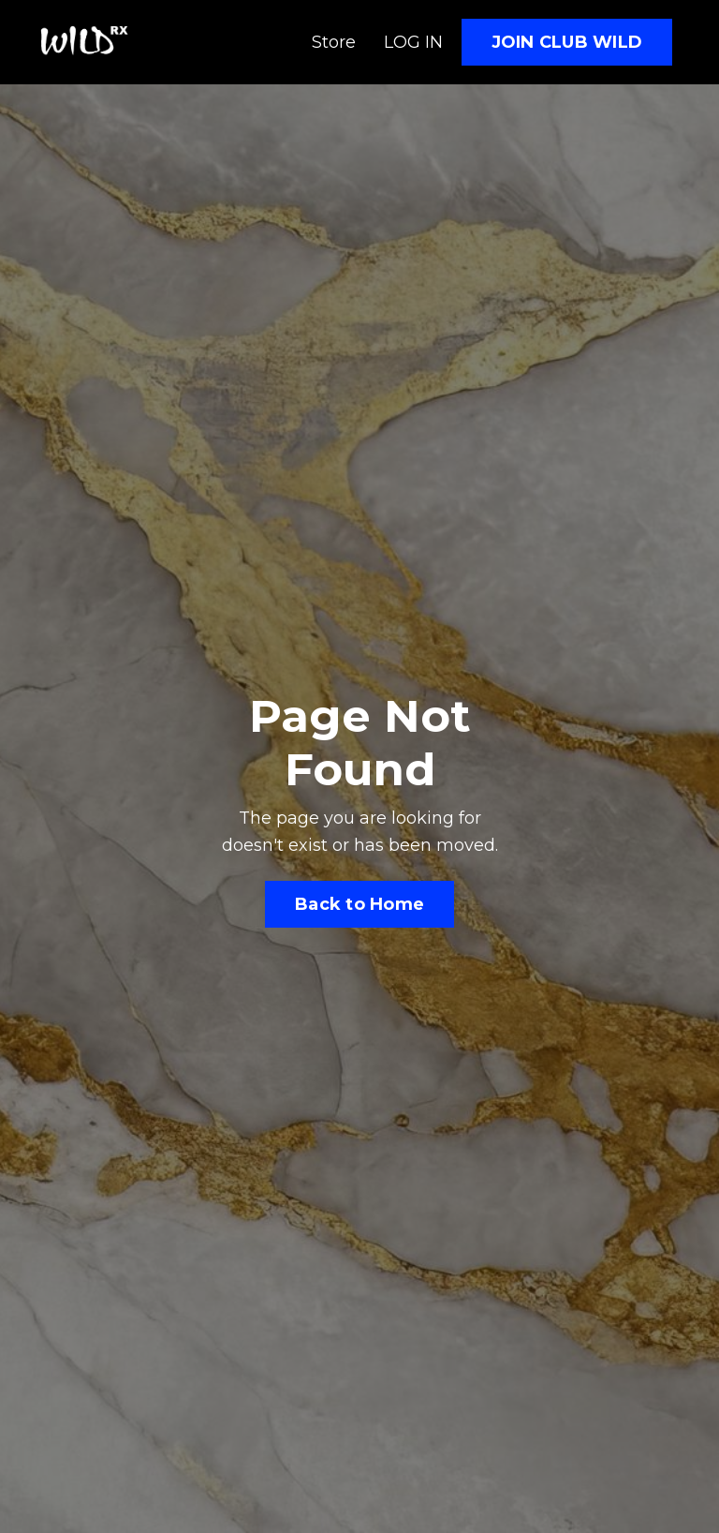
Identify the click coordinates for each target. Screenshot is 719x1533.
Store (334, 42)
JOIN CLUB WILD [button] (567, 42)
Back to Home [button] (359, 904)
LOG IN (413, 42)
